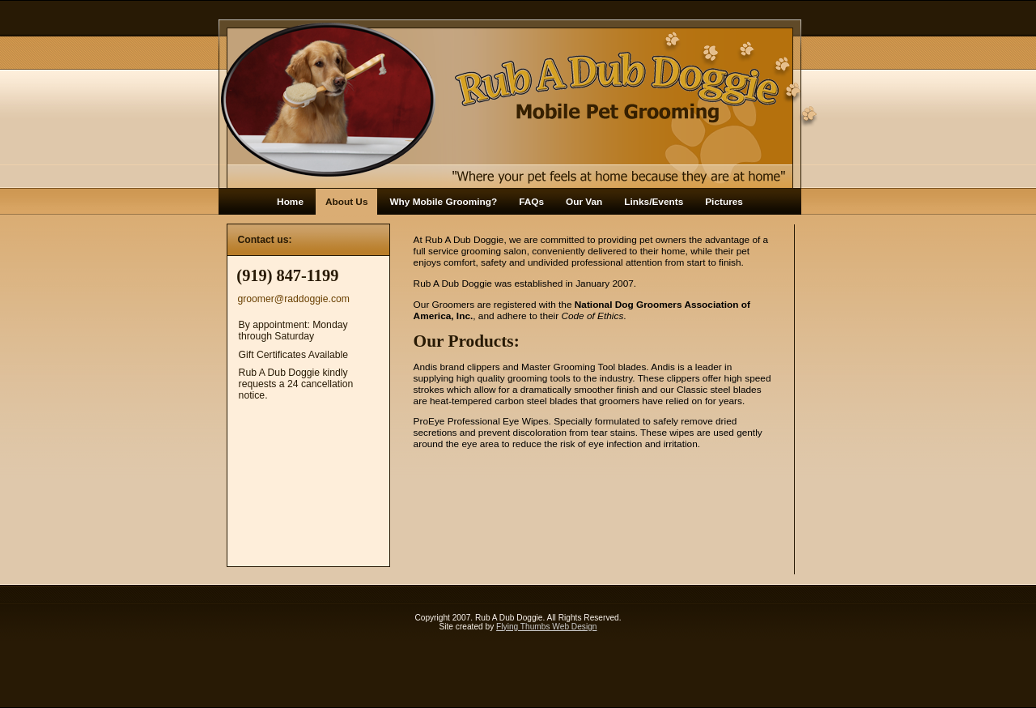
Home (290, 201)
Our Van (584, 201)
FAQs (531, 201)
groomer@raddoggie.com (293, 299)
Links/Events (653, 201)
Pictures (724, 201)
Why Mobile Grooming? (443, 201)
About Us (346, 201)
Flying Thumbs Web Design (546, 626)
